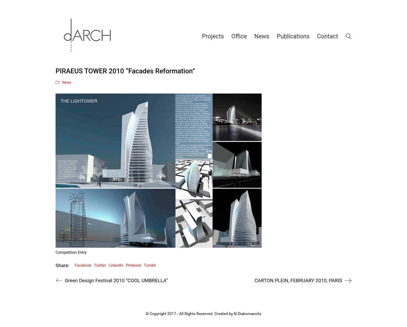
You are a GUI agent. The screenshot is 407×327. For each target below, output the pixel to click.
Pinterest (133, 265)
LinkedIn (116, 265)
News (66, 82)
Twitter (100, 265)
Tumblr (150, 265)
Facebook (82, 265)
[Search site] (348, 37)
